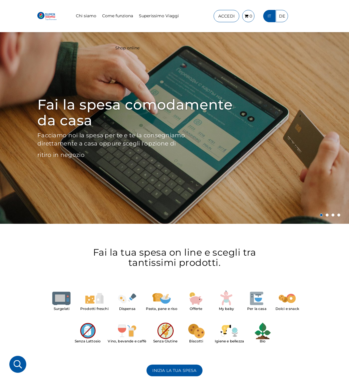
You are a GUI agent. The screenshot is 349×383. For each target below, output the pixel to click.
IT (269, 16)
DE (282, 16)
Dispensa (127, 308)
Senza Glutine (165, 341)
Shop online (127, 48)
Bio (263, 341)
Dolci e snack (287, 308)
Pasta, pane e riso (161, 308)
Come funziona (117, 15)
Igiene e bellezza (229, 341)
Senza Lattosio (88, 341)
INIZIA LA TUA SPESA (174, 370)
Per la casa (256, 308)
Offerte (196, 308)
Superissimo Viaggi (159, 15)
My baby (226, 308)
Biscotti (196, 341)
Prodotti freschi (94, 308)
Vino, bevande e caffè (127, 341)
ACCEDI (226, 16)
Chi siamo (86, 15)
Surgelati (62, 308)
